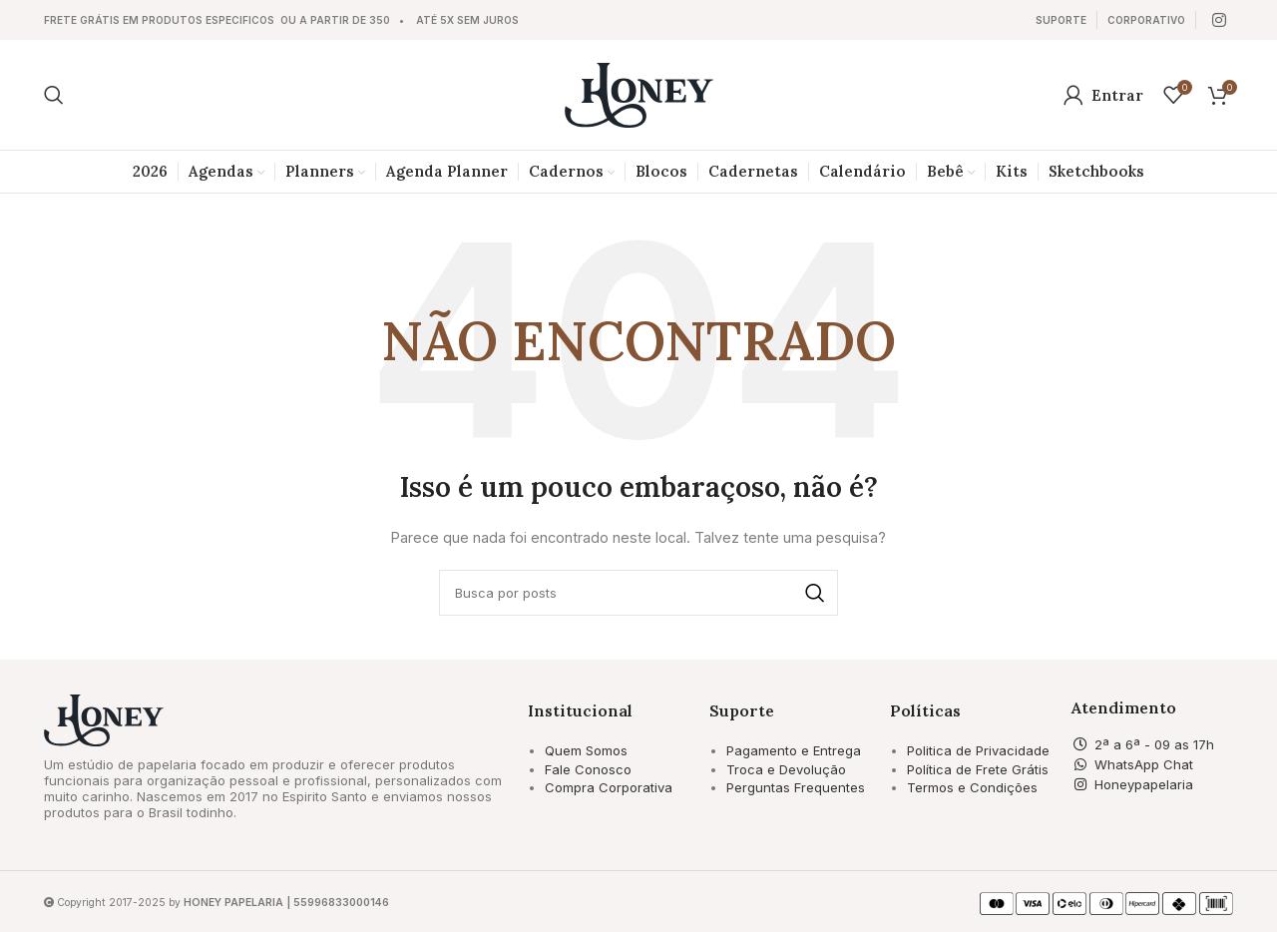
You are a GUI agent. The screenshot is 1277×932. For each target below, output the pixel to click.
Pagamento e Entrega (793, 750)
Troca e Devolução (786, 769)
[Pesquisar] (54, 95)
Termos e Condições (972, 787)
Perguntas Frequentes (795, 787)
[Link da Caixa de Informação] (1061, 20)
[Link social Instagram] (1219, 20)
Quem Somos (586, 750)
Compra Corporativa (608, 787)
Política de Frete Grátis (978, 769)
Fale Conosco (588, 769)
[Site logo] (639, 94)
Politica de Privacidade (978, 750)
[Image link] (104, 719)
